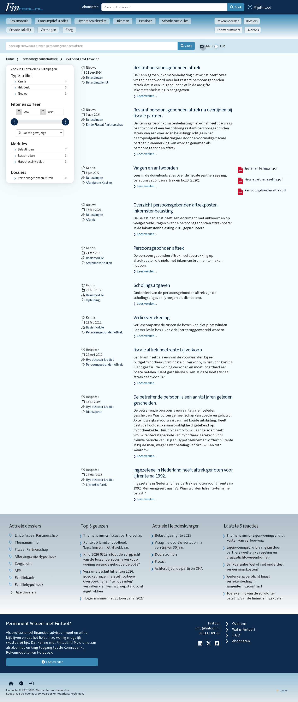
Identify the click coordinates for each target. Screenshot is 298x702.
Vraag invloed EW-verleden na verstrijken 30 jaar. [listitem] (178, 545)
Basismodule (18, 21)
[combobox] (40, 132)
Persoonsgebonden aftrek (158, 248)
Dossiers (252, 21)
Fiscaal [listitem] (160, 561)
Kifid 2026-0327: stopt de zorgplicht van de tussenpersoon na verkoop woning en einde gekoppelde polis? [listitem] (111, 559)
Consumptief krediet (53, 21)
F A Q (236, 635)
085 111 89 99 (208, 633)
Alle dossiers (26, 592)
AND (209, 46)
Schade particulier (175, 21)
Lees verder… (147, 95)
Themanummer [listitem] (24, 542)
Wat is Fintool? (243, 629)
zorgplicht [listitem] (20, 563)
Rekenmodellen (228, 21)
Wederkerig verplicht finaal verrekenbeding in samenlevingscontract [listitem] (248, 581)
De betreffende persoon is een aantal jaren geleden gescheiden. (183, 400)
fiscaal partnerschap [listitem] (28, 549)
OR (222, 46)
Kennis (22, 81)
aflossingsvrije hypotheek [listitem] (32, 556)
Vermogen (48, 29)
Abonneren (90, 7)
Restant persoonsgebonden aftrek (166, 67)
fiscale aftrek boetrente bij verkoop (167, 349)
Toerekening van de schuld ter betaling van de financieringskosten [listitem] (255, 596)
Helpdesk (24, 87)
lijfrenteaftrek (94, 484)
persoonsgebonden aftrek (40, 59)
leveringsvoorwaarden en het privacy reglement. (55, 693)
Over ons (253, 29)
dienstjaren (91, 412)
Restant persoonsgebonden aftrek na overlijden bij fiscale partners (182, 112)
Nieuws (22, 93)
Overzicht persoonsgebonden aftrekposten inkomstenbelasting (175, 208)
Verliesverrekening (151, 317)
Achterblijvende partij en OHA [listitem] (179, 568)
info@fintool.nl (207, 628)
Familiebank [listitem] (21, 577)
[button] (258, 7)
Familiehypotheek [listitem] (25, 584)
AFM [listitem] (15, 570)
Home (10, 59)
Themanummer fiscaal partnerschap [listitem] (112, 535)
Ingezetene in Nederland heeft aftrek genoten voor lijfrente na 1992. (183, 473)
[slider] (14, 121)
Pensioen (145, 21)
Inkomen (122, 21)
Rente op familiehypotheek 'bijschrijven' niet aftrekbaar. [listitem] (106, 545)
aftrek (88, 219)
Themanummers (228, 29)
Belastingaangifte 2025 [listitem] (173, 535)
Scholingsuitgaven (151, 285)
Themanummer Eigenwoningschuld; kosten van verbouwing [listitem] (255, 538)
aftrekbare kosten (96, 182)
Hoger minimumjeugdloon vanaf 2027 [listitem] (113, 598)
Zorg (69, 29)
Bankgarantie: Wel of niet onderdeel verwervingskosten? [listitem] (255, 567)
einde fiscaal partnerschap (102, 124)
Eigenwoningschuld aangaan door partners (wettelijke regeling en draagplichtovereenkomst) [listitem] (253, 552)
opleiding (90, 300)
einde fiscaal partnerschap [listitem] (33, 535)
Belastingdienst (94, 82)
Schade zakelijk (20, 29)
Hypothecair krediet (92, 21)
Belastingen (26, 149)
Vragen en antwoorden (155, 168)
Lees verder (52, 662)
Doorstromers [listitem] (166, 554)
